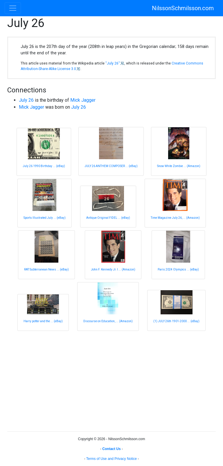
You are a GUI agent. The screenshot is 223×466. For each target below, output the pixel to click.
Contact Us (111, 449)
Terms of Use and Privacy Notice (111, 459)
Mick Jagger (83, 100)
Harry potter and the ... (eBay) (43, 321)
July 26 (26, 100)
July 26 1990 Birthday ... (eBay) (44, 166)
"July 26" (112, 63)
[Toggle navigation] (13, 8)
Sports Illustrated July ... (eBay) (45, 217)
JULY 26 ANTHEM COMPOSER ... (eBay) (111, 166)
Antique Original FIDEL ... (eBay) (108, 217)
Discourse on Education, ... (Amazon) (108, 321)
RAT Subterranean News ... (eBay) (46, 269)
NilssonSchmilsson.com (183, 8)
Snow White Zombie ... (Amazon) (178, 166)
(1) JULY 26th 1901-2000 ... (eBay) (176, 321)
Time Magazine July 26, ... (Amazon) (175, 217)
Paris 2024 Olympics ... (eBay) (178, 269)
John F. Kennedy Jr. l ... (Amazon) (113, 269)
